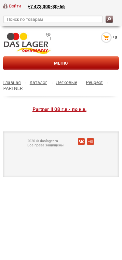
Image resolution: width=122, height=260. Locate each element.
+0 (115, 37)
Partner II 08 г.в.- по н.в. (60, 109)
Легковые (66, 82)
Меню (61, 63)
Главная (12, 82)
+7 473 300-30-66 (46, 6)
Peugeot (94, 82)
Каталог (38, 82)
